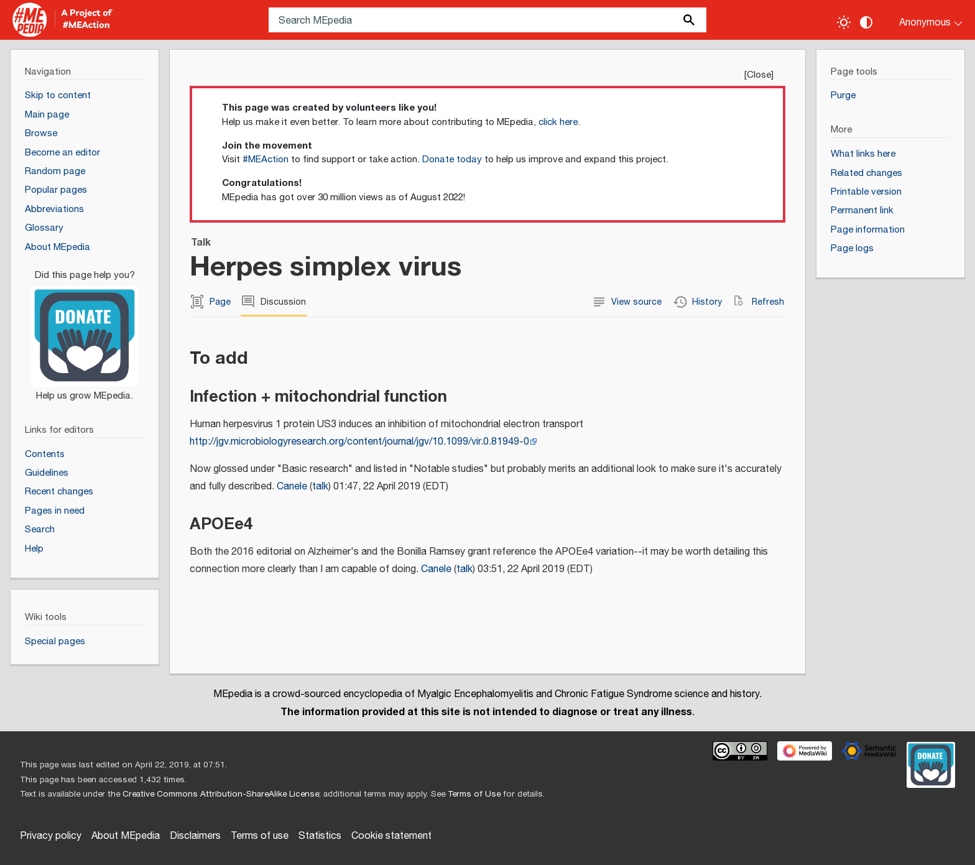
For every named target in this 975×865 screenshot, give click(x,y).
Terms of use (260, 836)
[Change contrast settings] (866, 22)
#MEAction (266, 159)
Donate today (452, 159)
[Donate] (84, 330)
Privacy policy (50, 836)
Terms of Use (474, 794)
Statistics (319, 836)
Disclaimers (195, 836)
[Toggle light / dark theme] (843, 22)
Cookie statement (391, 836)
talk (320, 486)
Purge (843, 95)
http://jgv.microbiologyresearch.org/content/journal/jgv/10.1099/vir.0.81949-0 (359, 442)
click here (558, 122)
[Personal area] (923, 20)
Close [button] (759, 75)
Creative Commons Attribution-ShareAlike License (220, 794)
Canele (292, 486)
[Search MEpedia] (487, 19)
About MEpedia (125, 836)
